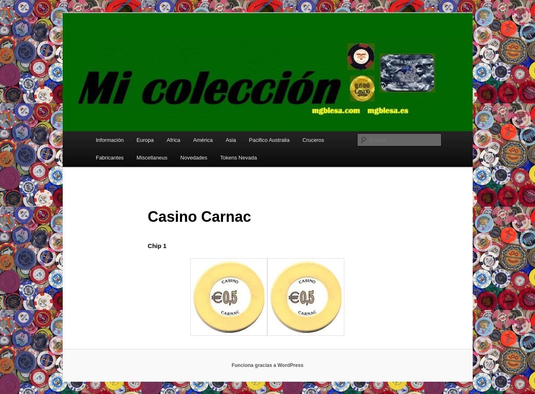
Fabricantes (110, 158)
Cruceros (313, 140)
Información (110, 140)
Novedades (193, 158)
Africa (173, 140)
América (203, 140)
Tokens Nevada (238, 158)
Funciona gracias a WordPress (267, 365)
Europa (145, 140)
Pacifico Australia (269, 140)
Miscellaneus (152, 158)
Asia (230, 140)
